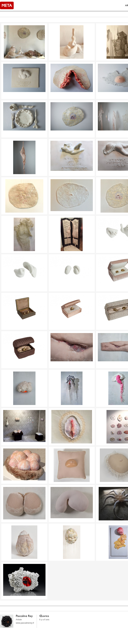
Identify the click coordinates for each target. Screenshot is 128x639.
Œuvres (44, 616)
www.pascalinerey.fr (25, 623)
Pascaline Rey (24, 616)
